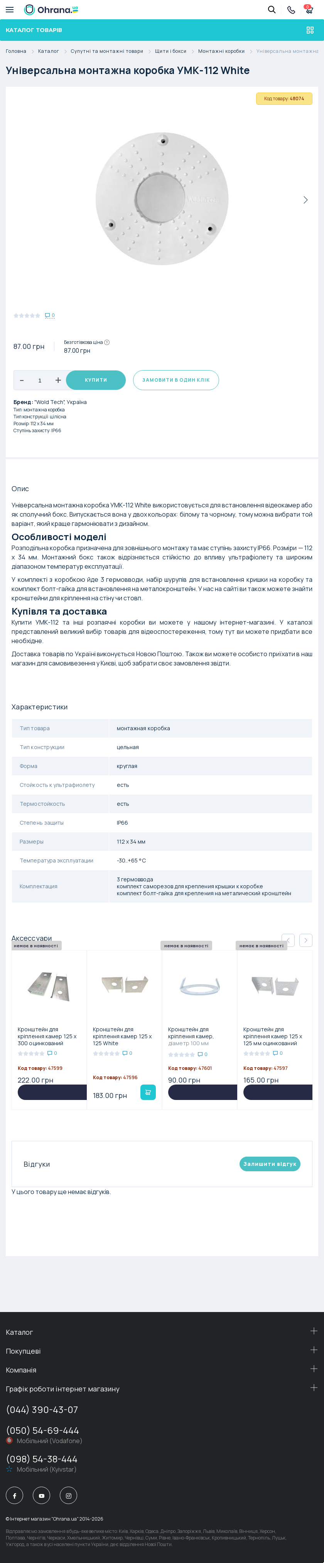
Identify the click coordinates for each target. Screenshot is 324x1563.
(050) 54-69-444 (42, 1430)
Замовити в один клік (176, 380)
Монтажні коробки (227, 51)
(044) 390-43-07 (42, 1409)
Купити (96, 380)
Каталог (54, 51)
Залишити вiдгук (270, 1163)
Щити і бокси (176, 51)
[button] (305, 940)
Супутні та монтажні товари (113, 51)
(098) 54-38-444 (42, 1458)
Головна (22, 51)
